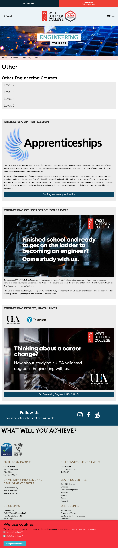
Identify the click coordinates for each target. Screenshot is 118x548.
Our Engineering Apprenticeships (59, 194)
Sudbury (64, 498)
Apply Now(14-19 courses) (88, 3)
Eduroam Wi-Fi (10, 510)
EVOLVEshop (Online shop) (15, 513)
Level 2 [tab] (9, 85)
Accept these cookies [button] (15, 544)
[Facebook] (88, 415)
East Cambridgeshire (69, 489)
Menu (110, 16)
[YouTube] (97, 415)
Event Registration (29, 3)
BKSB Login (8, 518)
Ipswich (64, 495)
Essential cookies (13, 532)
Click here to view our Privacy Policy (84, 529)
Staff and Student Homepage (73, 516)
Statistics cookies (13, 536)
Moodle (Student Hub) (13, 516)
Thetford (64, 501)
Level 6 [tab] (9, 105)
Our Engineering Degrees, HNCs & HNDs (59, 394)
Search (8, 16)
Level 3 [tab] (9, 92)
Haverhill (64, 492)
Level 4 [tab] (9, 98)
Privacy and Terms (68, 513)
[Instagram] (80, 415)
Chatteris (64, 487)
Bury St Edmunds (68, 484)
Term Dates (65, 518)
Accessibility (66, 510)
